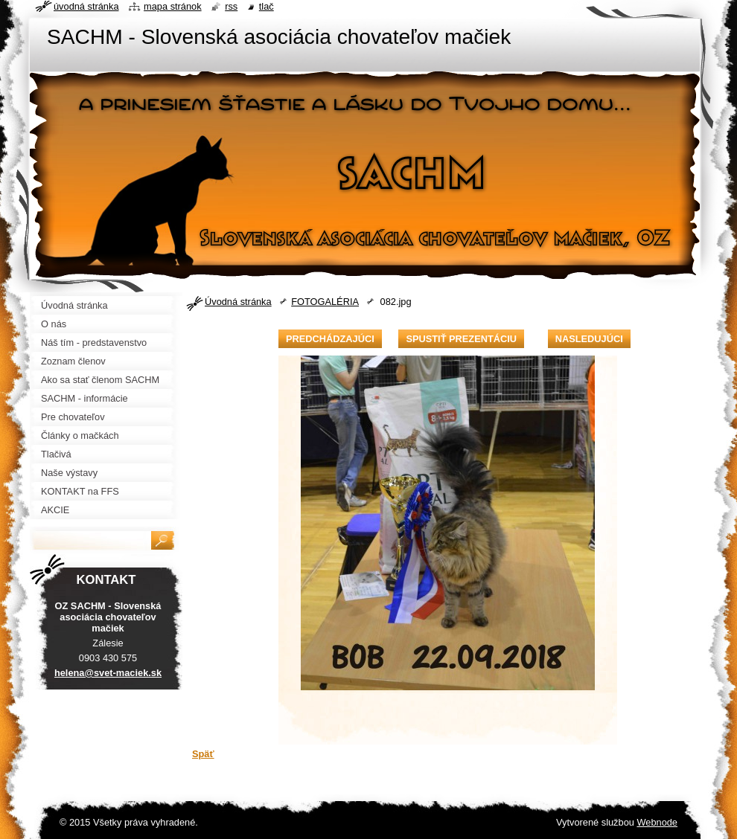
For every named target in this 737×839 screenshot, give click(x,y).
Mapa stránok (173, 6)
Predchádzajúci (330, 338)
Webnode (656, 822)
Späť (203, 753)
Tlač (266, 6)
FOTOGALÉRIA (325, 301)
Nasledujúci (589, 338)
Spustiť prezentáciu (461, 338)
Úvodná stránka (238, 301)
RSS (231, 6)
